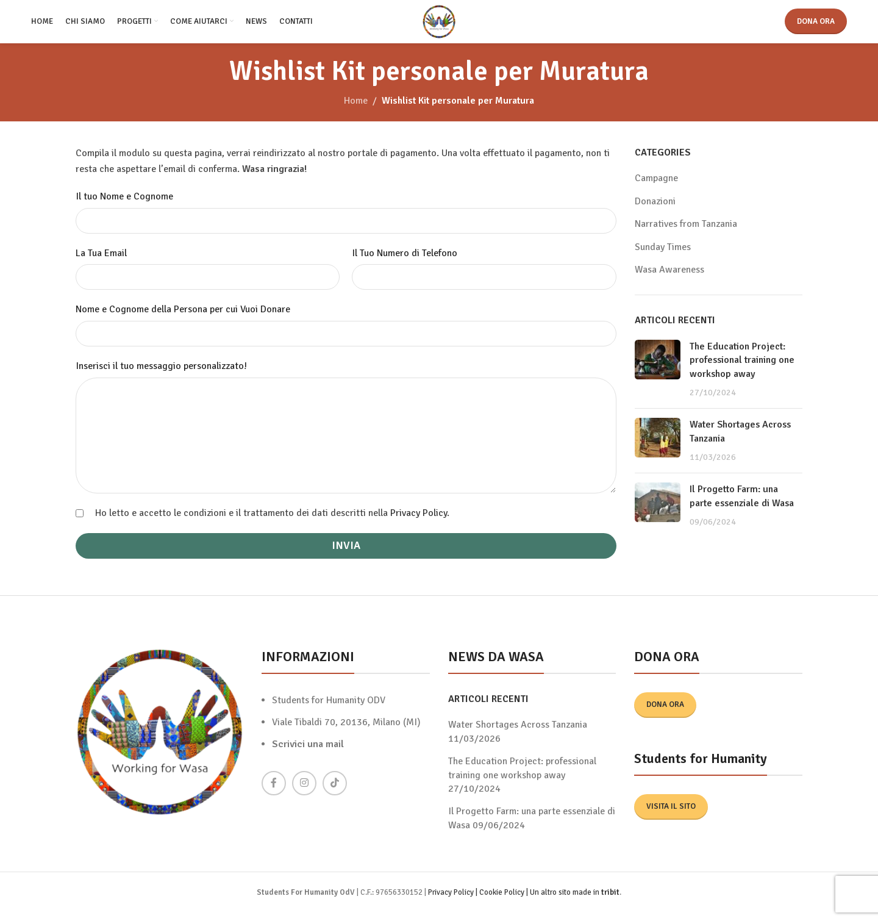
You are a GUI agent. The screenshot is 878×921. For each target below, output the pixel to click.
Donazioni (655, 210)
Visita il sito (671, 815)
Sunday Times (663, 255)
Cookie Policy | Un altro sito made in (540, 901)
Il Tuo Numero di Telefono (404, 262)
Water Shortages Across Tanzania (517, 734)
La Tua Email (101, 262)
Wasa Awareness (669, 278)
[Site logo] (439, 25)
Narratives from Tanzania (686, 233)
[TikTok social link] (335, 791)
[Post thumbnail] (657, 378)
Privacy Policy (418, 521)
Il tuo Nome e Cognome (124, 205)
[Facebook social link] (274, 791)
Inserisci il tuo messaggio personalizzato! (161, 374)
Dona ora (816, 25)
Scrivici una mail (308, 753)
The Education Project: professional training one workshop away (742, 369)
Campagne (656, 187)
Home (356, 110)
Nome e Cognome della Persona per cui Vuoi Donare (183, 318)
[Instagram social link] (304, 791)
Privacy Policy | (453, 901)
